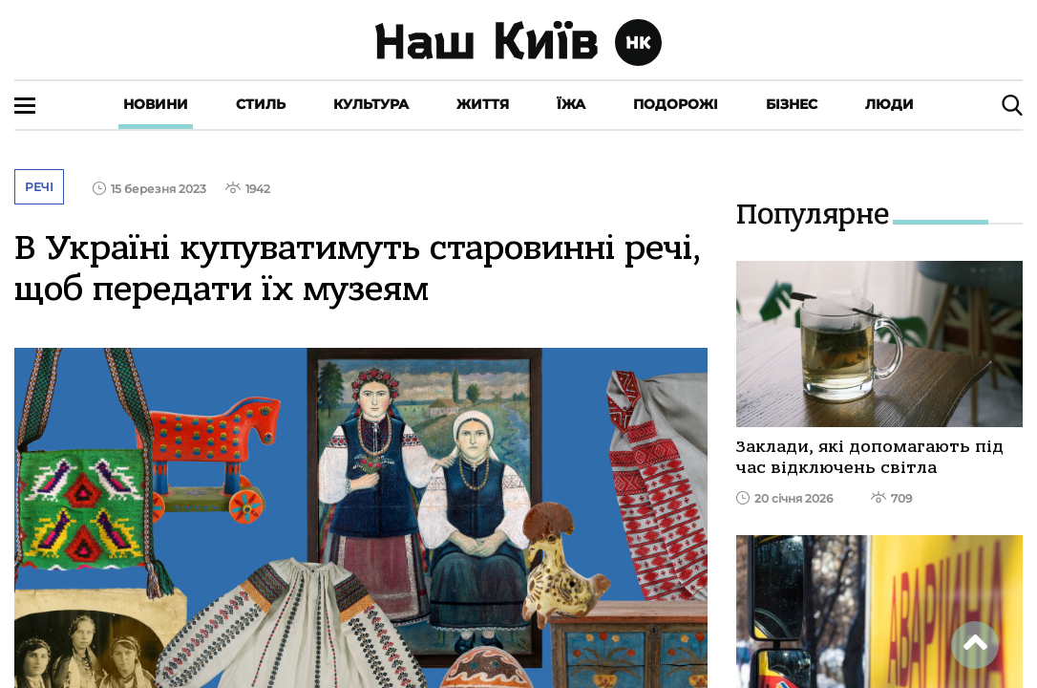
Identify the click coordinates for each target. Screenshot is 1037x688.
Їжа (571, 104)
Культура (371, 104)
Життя (482, 104)
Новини (155, 104)
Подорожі (675, 104)
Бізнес (791, 104)
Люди (889, 104)
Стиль (261, 104)
